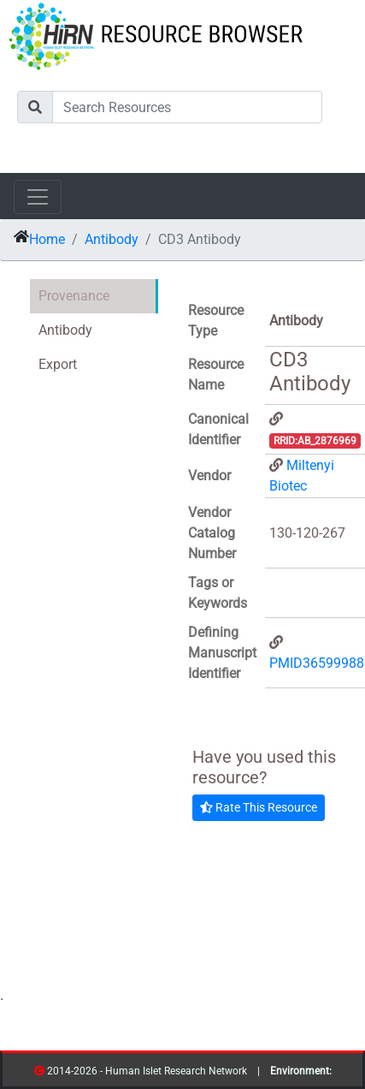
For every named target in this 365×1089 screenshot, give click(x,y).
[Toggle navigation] (38, 197)
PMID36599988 (316, 663)
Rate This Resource (258, 807)
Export (57, 364)
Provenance (73, 296)
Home (47, 239)
